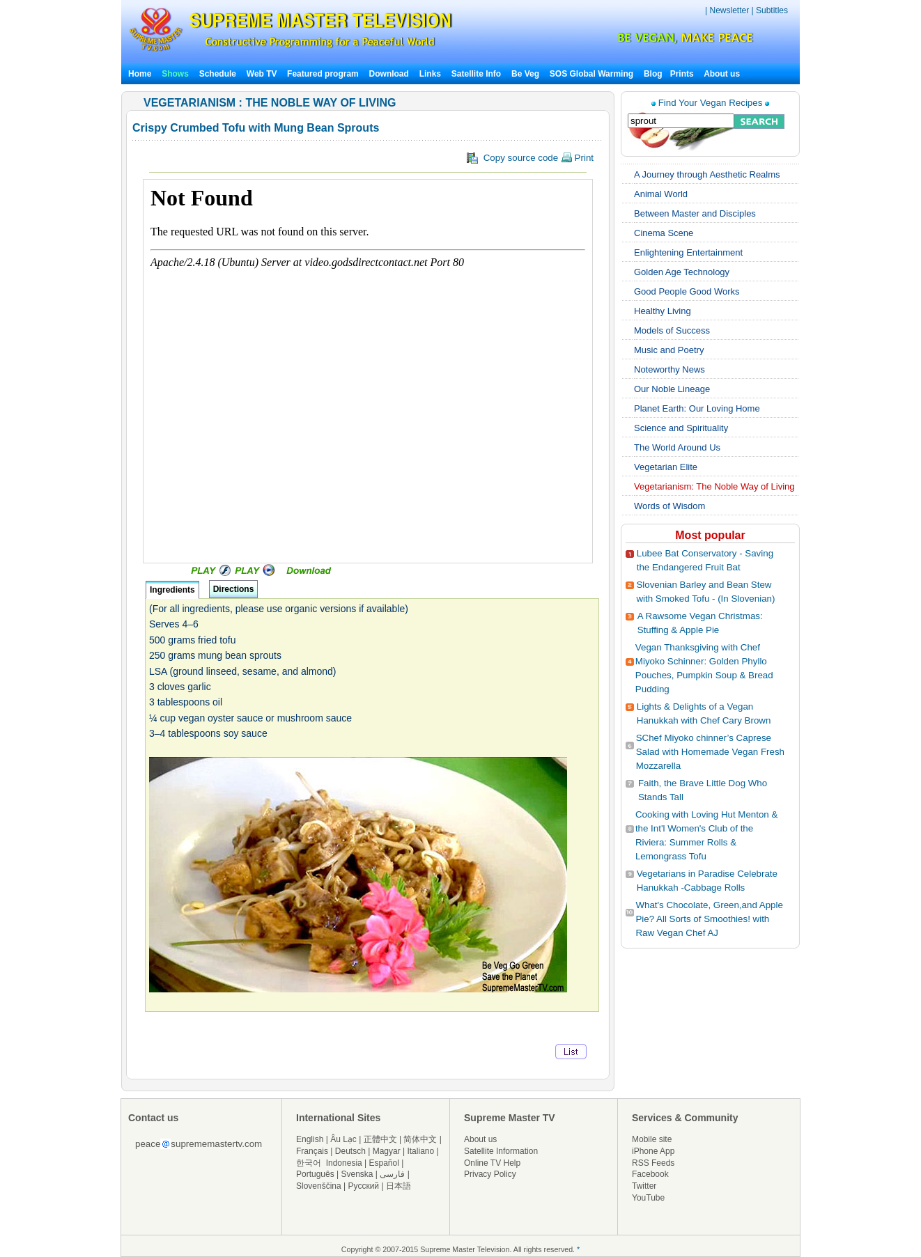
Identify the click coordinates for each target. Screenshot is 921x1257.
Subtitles (772, 10)
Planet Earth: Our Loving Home (697, 408)
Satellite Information (501, 1151)
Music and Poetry (669, 350)
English (309, 1139)
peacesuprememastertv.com (198, 1144)
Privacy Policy (490, 1174)
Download (389, 74)
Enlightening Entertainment (688, 252)
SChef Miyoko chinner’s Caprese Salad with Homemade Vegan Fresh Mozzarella (710, 752)
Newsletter (729, 10)
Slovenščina (318, 1186)
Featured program (323, 74)
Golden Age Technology (681, 272)
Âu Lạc (343, 1139)
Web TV (263, 74)
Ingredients (172, 590)
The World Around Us (677, 447)
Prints (683, 74)
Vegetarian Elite (665, 467)
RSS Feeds (653, 1163)
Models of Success (672, 330)
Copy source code (530, 158)
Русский (364, 1186)
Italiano (420, 1151)
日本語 (398, 1186)
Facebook (650, 1174)
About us (722, 74)
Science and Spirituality (681, 428)
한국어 (308, 1163)
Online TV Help (492, 1163)
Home (139, 74)
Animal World (661, 194)
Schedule (217, 74)
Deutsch (350, 1151)
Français (312, 1151)
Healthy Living (662, 311)
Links (430, 74)
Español (384, 1163)
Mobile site (652, 1139)
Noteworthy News (669, 369)
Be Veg (525, 74)
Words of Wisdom (669, 506)
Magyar (387, 1151)
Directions (233, 589)
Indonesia (344, 1163)
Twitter (644, 1186)
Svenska (357, 1174)
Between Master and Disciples (695, 213)
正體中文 (380, 1139)
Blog (653, 74)
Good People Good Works (687, 291)
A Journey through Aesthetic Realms (707, 174)
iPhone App (653, 1151)
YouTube (648, 1198)
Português (315, 1174)
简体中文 (420, 1139)
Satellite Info (476, 74)
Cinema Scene (663, 233)
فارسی (392, 1174)
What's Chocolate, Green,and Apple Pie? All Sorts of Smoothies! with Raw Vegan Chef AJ (708, 919)
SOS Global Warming (591, 74)
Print (577, 158)
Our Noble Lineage (672, 389)
